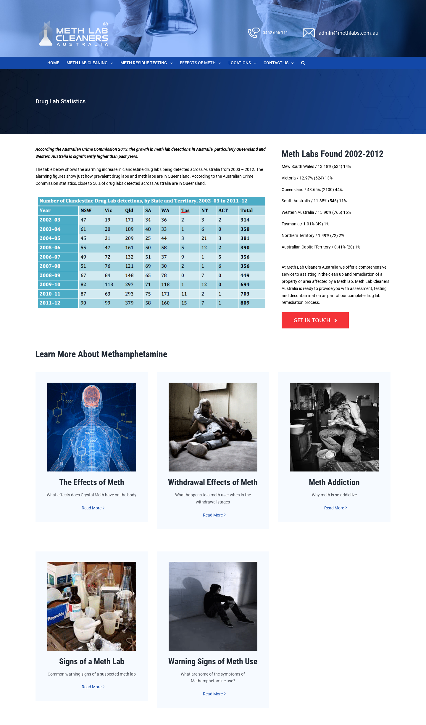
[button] (303, 63)
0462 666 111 (275, 32)
